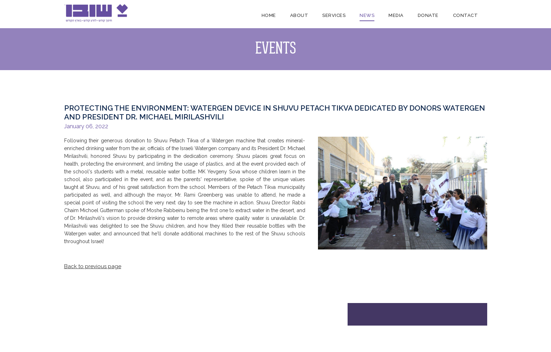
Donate (428, 15)
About (299, 15)
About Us (96, 327)
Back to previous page (92, 266)
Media (396, 15)
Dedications (218, 327)
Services (333, 15)
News (367, 15)
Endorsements (102, 334)
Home (269, 15)
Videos (189, 334)
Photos (189, 327)
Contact (465, 15)
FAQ (91, 342)
